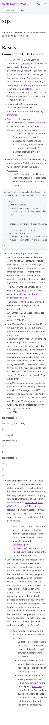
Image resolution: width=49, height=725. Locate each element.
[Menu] (45, 4)
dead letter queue (34, 502)
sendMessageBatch (22, 548)
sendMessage (19, 544)
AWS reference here (17, 506)
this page (21, 290)
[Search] (38, 3)
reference (26, 63)
